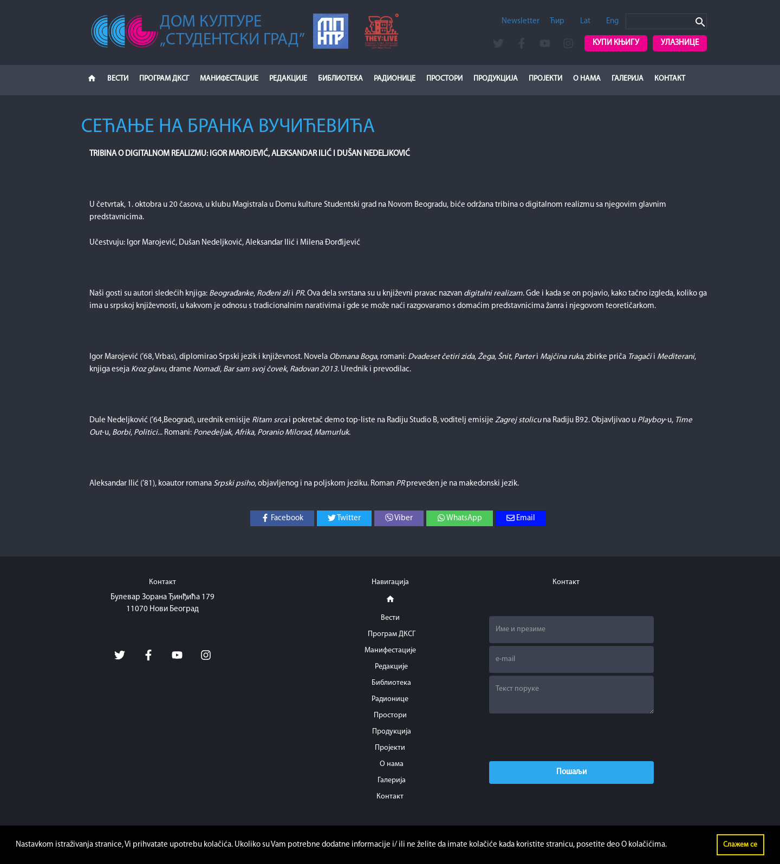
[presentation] (571, 737)
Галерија (628, 79)
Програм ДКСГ (164, 79)
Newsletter (521, 21)
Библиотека (340, 79)
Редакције (288, 79)
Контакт (669, 79)
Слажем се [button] (740, 844)
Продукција (495, 79)
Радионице (394, 79)
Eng (612, 21)
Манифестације (229, 79)
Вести (117, 79)
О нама (587, 79)
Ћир (557, 21)
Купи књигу (616, 43)
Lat (585, 21)
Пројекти (545, 79)
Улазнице (680, 43)
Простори (444, 79)
